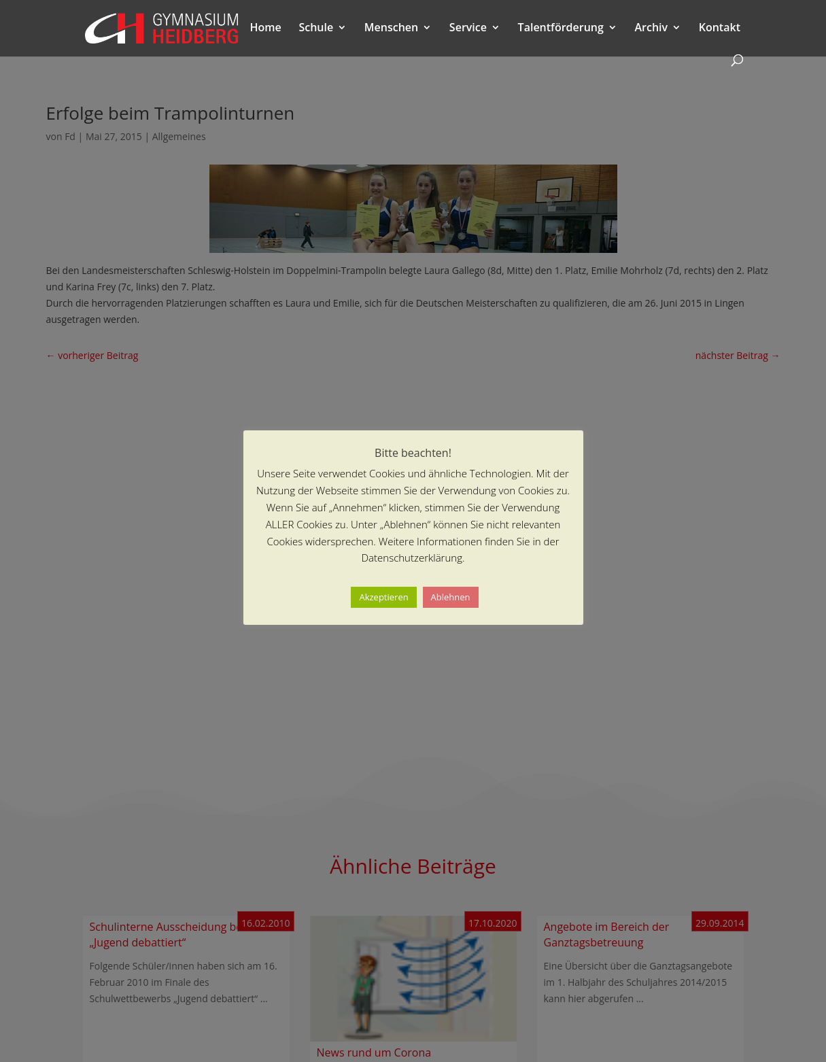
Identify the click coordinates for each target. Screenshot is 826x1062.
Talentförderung (561, 28)
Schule (315, 28)
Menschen (391, 28)
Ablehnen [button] (450, 597)
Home (265, 28)
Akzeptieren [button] (383, 597)
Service (468, 28)
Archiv (651, 28)
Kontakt (719, 28)
